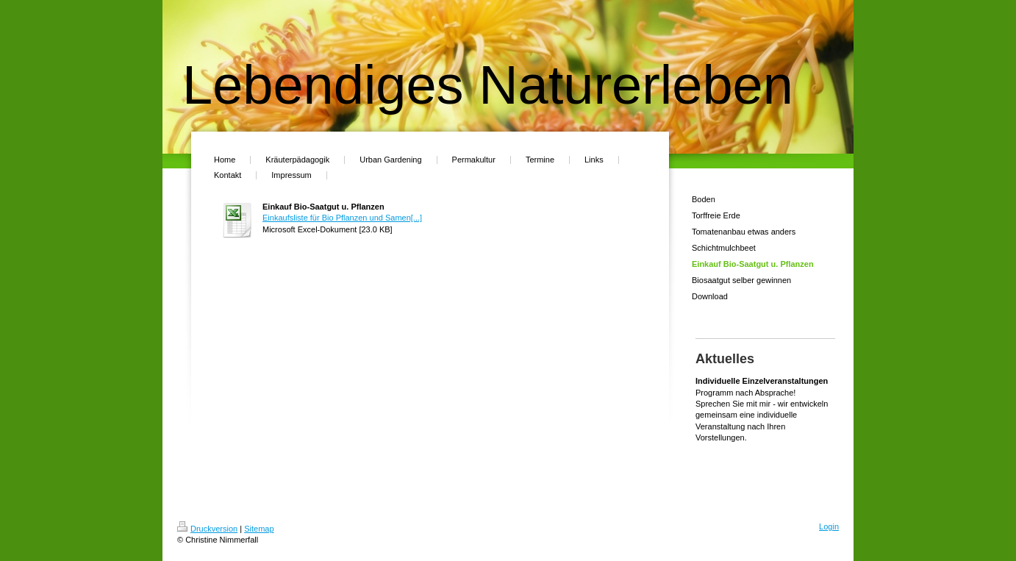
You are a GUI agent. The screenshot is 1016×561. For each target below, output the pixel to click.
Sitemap (258, 528)
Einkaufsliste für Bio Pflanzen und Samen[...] (342, 217)
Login (829, 526)
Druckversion (207, 528)
